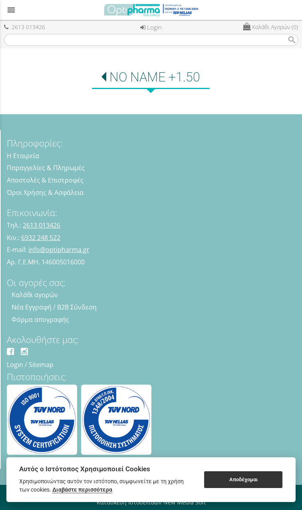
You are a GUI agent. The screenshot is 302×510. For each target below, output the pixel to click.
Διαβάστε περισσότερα (82, 489)
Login (151, 27)
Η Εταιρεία (23, 155)
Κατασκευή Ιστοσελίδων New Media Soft (151, 502)
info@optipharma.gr (58, 249)
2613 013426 (24, 27)
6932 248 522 (40, 237)
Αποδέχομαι (243, 479)
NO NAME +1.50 (154, 77)
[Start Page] (151, 10)
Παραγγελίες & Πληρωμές (46, 167)
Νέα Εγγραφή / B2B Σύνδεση (54, 307)
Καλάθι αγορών (35, 294)
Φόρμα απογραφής (40, 319)
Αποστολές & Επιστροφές (45, 180)
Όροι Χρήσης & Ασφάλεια (45, 192)
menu (11, 10)
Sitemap (41, 364)
